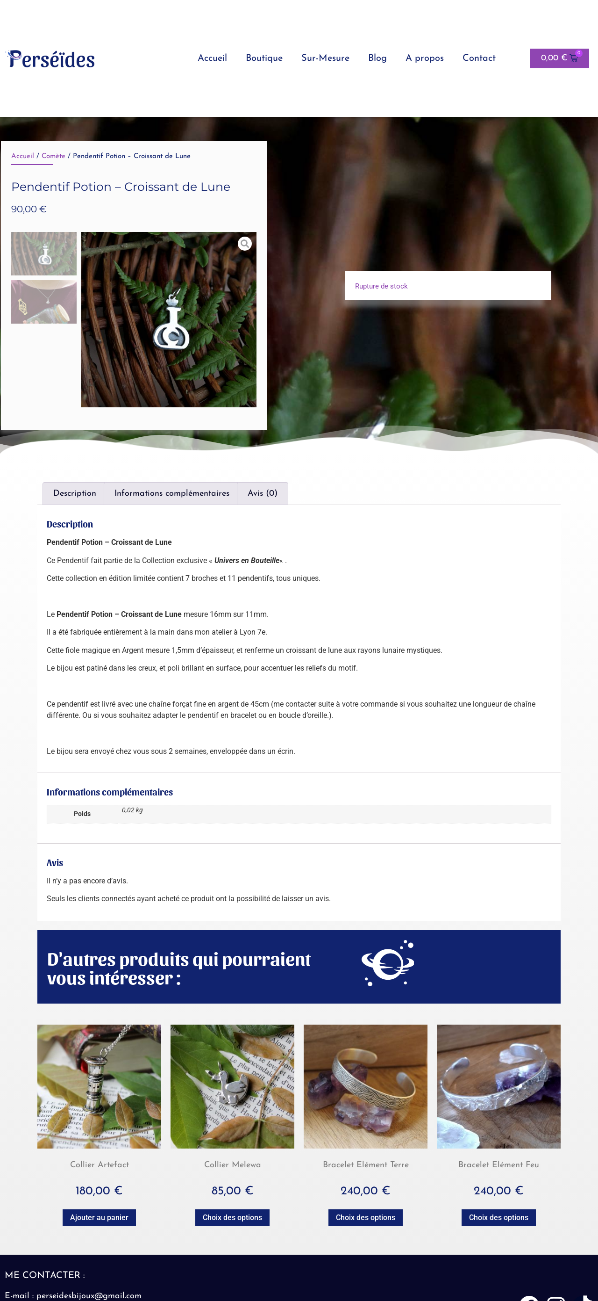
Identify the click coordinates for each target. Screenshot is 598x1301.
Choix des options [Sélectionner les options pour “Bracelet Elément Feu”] (498, 1217)
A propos (425, 58)
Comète (53, 156)
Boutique (264, 58)
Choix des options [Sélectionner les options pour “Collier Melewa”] (232, 1217)
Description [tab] (74, 493)
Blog (377, 58)
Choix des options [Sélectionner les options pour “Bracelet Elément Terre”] (365, 1217)
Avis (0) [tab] (263, 493)
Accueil (212, 58)
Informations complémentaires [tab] (171, 493)
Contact (479, 58)
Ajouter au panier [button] (99, 1217)
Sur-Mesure (325, 58)
